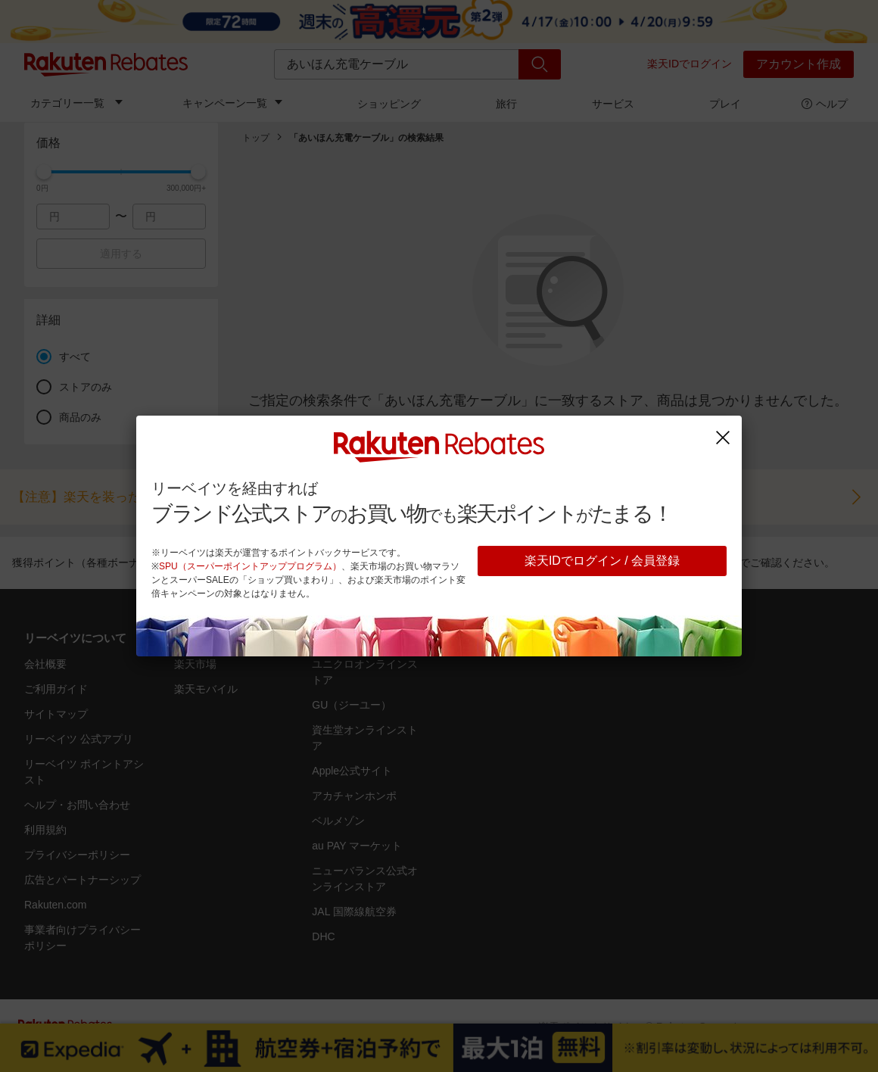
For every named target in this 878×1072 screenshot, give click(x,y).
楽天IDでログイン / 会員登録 (602, 560)
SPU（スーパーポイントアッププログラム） (250, 566)
